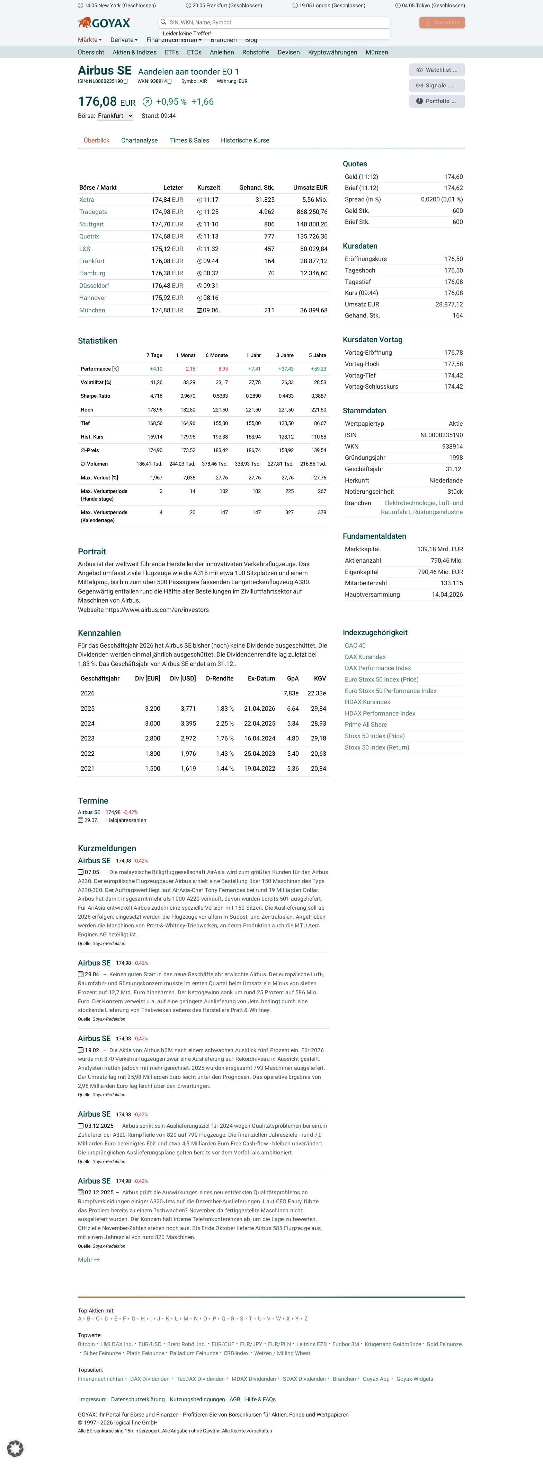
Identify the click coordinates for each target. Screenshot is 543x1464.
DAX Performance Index (378, 668)
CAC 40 (355, 645)
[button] (15, 1448)
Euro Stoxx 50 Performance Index (391, 690)
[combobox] (273, 22)
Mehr (89, 1259)
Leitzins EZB (311, 1344)
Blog (251, 39)
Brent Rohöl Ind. (186, 1344)
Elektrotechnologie (410, 503)
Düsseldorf (94, 285)
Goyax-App (376, 1379)
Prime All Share (366, 724)
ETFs (172, 52)
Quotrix (89, 236)
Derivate (122, 39)
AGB (235, 1400)
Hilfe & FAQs (260, 1400)
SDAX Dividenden (304, 1379)
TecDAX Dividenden (201, 1379)
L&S (84, 248)
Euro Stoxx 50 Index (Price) (382, 679)
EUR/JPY (251, 1344)
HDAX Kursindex (367, 702)
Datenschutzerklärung (138, 1400)
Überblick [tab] (96, 140)
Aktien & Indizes (135, 52)
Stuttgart (91, 224)
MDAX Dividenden (254, 1379)
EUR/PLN (279, 1344)
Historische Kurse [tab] (245, 140)
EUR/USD (150, 1344)
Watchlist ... (438, 69)
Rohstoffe (255, 52)
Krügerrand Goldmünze (393, 1344)
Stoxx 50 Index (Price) (375, 736)
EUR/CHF (223, 1344)
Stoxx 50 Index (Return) (377, 747)
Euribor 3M (345, 1344)
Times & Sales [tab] (189, 140)
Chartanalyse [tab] (139, 140)
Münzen (377, 52)
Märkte (88, 39)
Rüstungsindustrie (438, 512)
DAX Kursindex (365, 656)
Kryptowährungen (332, 52)
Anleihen (222, 52)
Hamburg (92, 273)
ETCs (194, 52)
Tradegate (93, 212)
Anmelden (441, 22)
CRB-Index (236, 1354)
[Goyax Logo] (104, 22)
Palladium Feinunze (194, 1354)
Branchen (224, 39)
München (92, 310)
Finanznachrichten (171, 39)
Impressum (93, 1400)
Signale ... (435, 84)
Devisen (289, 52)
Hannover (92, 298)
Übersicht (91, 52)
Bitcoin (86, 1344)
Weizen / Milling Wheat (282, 1354)
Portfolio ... (437, 98)
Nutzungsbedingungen (197, 1400)
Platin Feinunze (145, 1354)
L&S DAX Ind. (116, 1344)
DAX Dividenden (150, 1379)
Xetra (86, 200)
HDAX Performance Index (380, 713)
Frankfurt (92, 261)
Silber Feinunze (102, 1354)
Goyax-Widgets (415, 1379)
